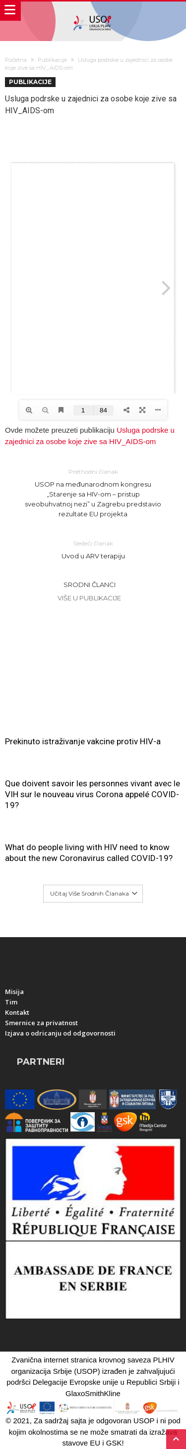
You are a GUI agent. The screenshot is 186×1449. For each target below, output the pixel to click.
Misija (14, 991)
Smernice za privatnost (41, 1022)
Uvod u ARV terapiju (93, 549)
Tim (11, 1001)
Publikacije (52, 59)
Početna (16, 59)
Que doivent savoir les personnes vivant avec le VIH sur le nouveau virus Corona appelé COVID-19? (92, 794)
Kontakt (17, 1012)
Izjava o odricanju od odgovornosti (60, 1033)
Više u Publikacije (89, 598)
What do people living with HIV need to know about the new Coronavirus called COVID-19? (89, 852)
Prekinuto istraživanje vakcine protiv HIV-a (83, 741)
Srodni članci (89, 585)
